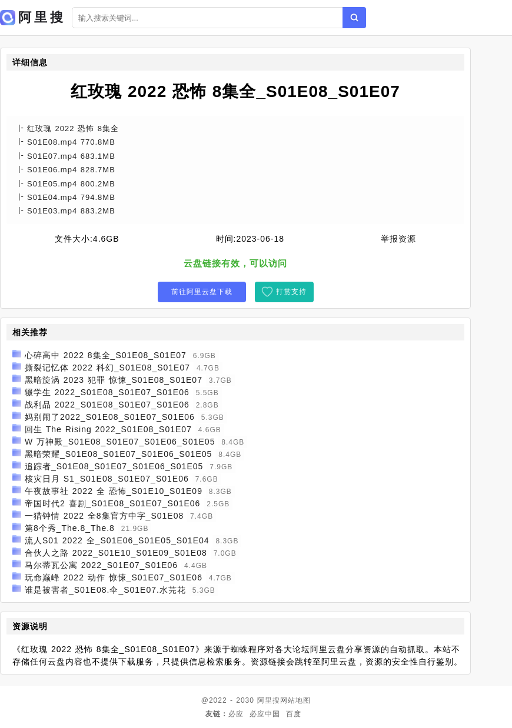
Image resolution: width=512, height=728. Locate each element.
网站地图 (295, 700)
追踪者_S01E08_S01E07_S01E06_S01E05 (114, 466)
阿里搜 (268, 700)
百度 (293, 714)
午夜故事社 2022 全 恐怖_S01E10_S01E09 (113, 491)
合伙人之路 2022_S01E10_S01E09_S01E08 (116, 552)
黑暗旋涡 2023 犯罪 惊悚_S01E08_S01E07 (113, 380)
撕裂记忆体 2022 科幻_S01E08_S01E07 (107, 367)
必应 (236, 714)
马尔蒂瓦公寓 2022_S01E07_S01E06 (101, 565)
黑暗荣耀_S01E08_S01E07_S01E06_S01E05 (118, 454)
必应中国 (265, 714)
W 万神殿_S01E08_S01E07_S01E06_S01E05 (120, 441)
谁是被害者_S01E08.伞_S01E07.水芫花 (105, 590)
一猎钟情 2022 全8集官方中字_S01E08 (104, 515)
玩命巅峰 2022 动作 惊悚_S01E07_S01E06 (113, 577)
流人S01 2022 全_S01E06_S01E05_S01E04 (117, 540)
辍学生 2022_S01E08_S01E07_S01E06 (107, 392)
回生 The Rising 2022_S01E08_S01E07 (108, 429)
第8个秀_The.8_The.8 (70, 528)
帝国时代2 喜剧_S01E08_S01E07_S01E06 (113, 503)
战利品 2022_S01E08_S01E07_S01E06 (107, 404)
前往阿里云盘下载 (201, 292)
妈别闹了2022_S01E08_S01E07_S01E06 (110, 417)
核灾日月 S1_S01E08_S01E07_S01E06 (107, 478)
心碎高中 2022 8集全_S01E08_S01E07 (106, 355)
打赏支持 (291, 292)
